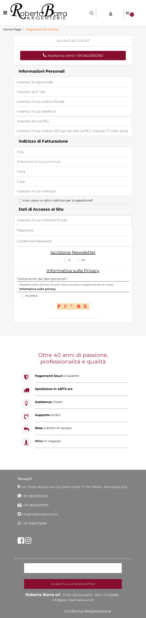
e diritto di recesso (53, 428)
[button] (73, 584)
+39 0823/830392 (35, 496)
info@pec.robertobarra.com (73, 600)
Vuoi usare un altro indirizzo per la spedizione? (58, 200)
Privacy (92, 270)
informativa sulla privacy (37, 289)
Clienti (49, 402)
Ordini (47, 415)
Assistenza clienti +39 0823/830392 (73, 55)
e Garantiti (57, 376)
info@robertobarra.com (40, 514)
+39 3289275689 (34, 523)
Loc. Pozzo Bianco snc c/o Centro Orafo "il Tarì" (74, 487)
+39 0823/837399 (35, 505)
